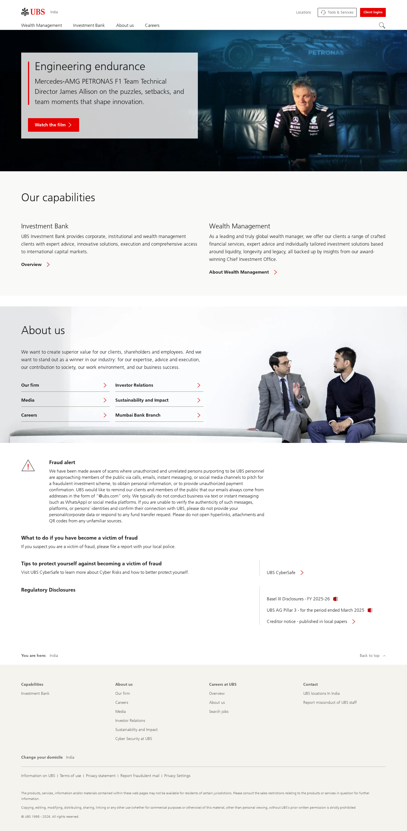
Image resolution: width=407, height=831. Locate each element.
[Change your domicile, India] (70, 757)
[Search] (382, 25)
